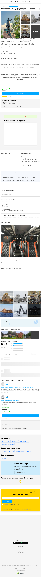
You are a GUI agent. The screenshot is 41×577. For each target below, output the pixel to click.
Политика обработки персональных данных (20, 531)
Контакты (36, 565)
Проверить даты (20, 93)
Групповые (4, 451)
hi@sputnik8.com (20, 553)
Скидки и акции (21, 523)
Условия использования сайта (20, 529)
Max (23, 552)
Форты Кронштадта (24, 441)
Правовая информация (21, 565)
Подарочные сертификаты (20, 521)
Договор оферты (20, 527)
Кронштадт (4, 458)
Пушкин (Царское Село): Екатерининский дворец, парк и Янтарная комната (17, 387)
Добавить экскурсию (20, 557)
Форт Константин (5, 441)
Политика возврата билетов (20, 525)
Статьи (20, 517)
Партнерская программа (11, 565)
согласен (6, 504)
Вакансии (27, 565)
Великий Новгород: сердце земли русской (10, 400)
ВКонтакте (19, 552)
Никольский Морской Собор (8, 444)
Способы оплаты (20, 533)
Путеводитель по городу (20, 472)
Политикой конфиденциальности (25, 509)
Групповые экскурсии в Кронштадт (23, 451)
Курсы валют (20, 535)
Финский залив (14, 441)
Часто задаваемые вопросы (20, 519)
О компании (4, 565)
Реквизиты (32, 565)
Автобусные (11, 451)
